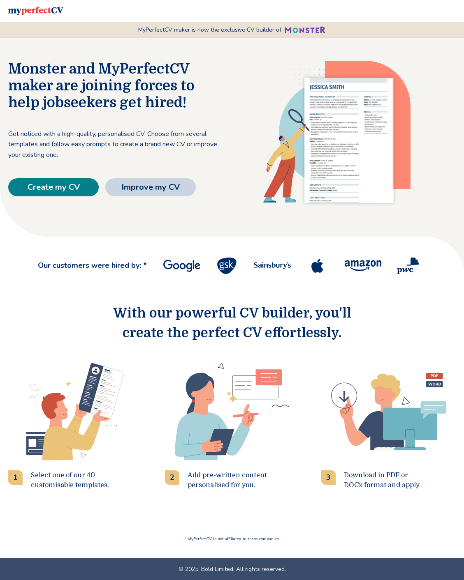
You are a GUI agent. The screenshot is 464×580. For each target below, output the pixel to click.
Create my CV (54, 187)
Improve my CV (150, 187)
